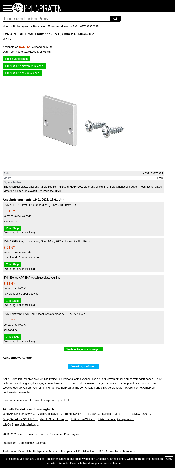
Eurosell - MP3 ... (112, 413)
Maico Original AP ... (49, 413)
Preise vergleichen (16, 58)
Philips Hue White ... (83, 419)
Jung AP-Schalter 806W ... (19, 413)
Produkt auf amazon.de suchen (24, 66)
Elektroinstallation (58, 26)
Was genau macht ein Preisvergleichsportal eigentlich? (36, 400)
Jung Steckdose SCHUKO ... (20, 419)
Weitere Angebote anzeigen (83, 349)
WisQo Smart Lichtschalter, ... (21, 424)
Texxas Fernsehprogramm (121, 451)
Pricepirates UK (70, 451)
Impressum (9, 442)
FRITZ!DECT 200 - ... (139, 413)
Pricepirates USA (92, 451)
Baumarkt (39, 26)
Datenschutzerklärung (83, 463)
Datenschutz (26, 442)
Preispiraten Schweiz (46, 451)
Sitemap (41, 442)
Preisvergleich (21, 26)
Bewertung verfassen (83, 366)
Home (6, 26)
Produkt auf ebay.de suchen (22, 73)
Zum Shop (12, 228)
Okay (169, 458)
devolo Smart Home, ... (54, 419)
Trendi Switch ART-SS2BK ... (82, 413)
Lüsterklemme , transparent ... (116, 419)
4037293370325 (153, 173)
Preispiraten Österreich (17, 451)
